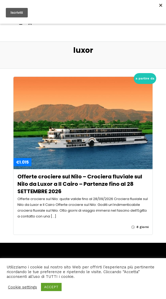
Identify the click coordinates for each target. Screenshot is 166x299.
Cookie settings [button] (22, 287)
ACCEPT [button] (51, 287)
